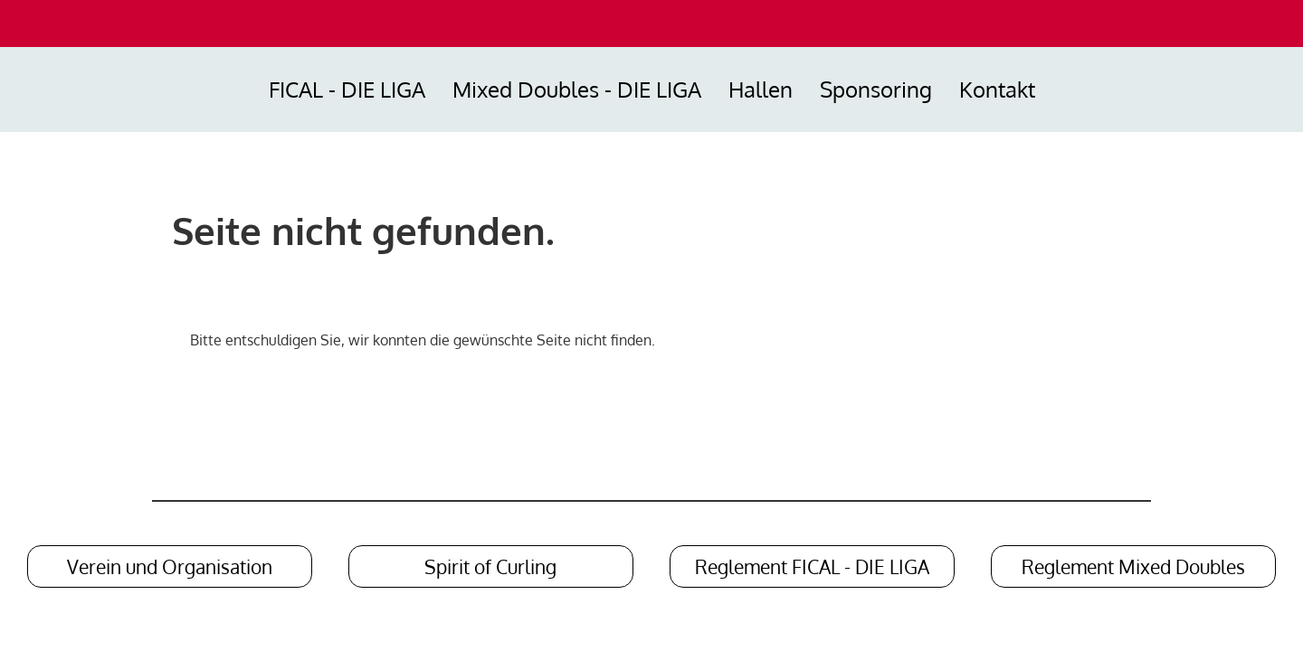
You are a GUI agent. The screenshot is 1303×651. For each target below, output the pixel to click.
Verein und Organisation (169, 566)
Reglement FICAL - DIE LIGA (812, 566)
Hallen (760, 89)
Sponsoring (876, 89)
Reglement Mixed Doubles (1133, 566)
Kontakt (997, 89)
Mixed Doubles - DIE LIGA (576, 89)
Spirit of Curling (490, 566)
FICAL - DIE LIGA (347, 89)
